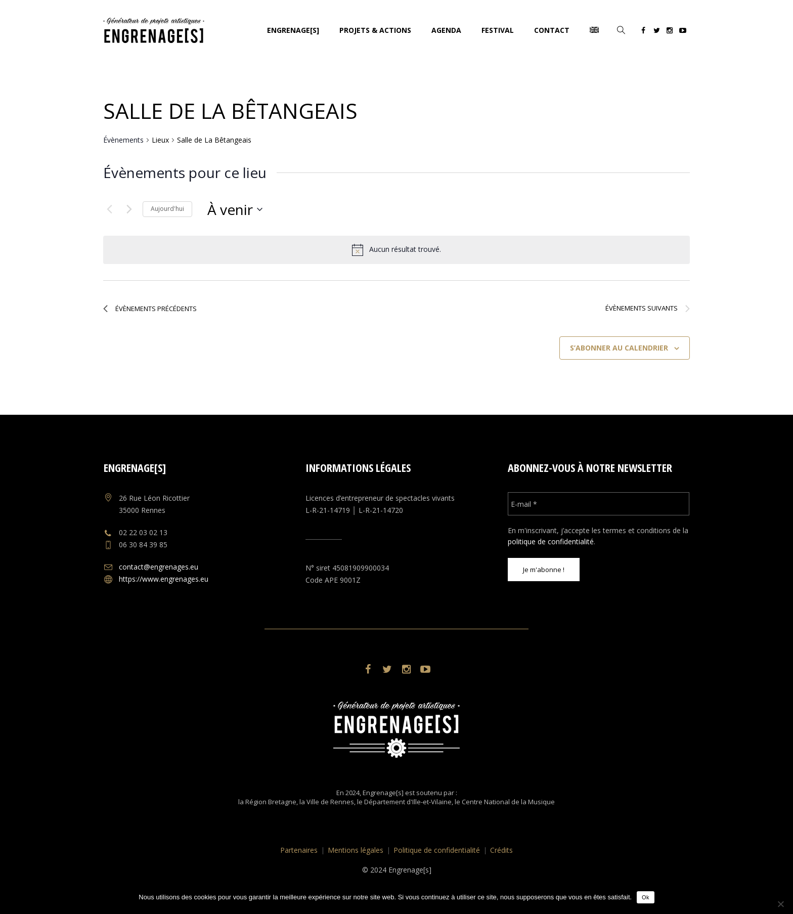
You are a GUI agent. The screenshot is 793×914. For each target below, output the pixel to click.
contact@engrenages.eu (158, 567)
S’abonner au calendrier (619, 348)
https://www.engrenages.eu (163, 579)
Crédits (501, 850)
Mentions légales (355, 850)
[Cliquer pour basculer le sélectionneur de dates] (234, 209)
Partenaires (299, 850)
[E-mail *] (598, 503)
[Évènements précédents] (109, 209)
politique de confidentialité (551, 541)
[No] (780, 904)
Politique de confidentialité (436, 850)
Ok (645, 897)
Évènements (123, 140)
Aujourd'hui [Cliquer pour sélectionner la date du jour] (167, 208)
